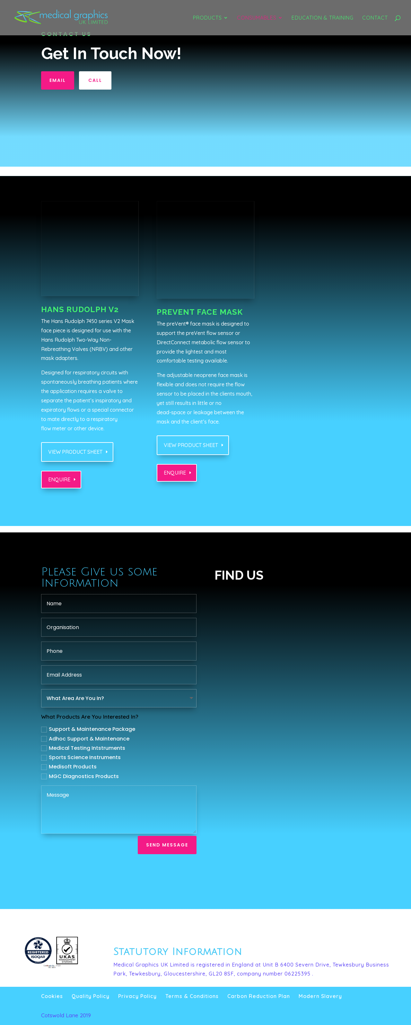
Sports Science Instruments (81, 757)
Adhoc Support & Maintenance (85, 738)
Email (57, 80)
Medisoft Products (69, 766)
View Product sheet (75, 452)
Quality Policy (90, 996)
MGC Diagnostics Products (80, 776)
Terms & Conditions (192, 996)
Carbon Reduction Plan (258, 996)
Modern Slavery (320, 996)
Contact (375, 18)
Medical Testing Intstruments (83, 748)
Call (95, 80)
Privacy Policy (137, 996)
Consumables (256, 18)
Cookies (52, 996)
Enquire (59, 479)
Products (207, 18)
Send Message (167, 845)
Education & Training (323, 18)
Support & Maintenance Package (88, 729)
